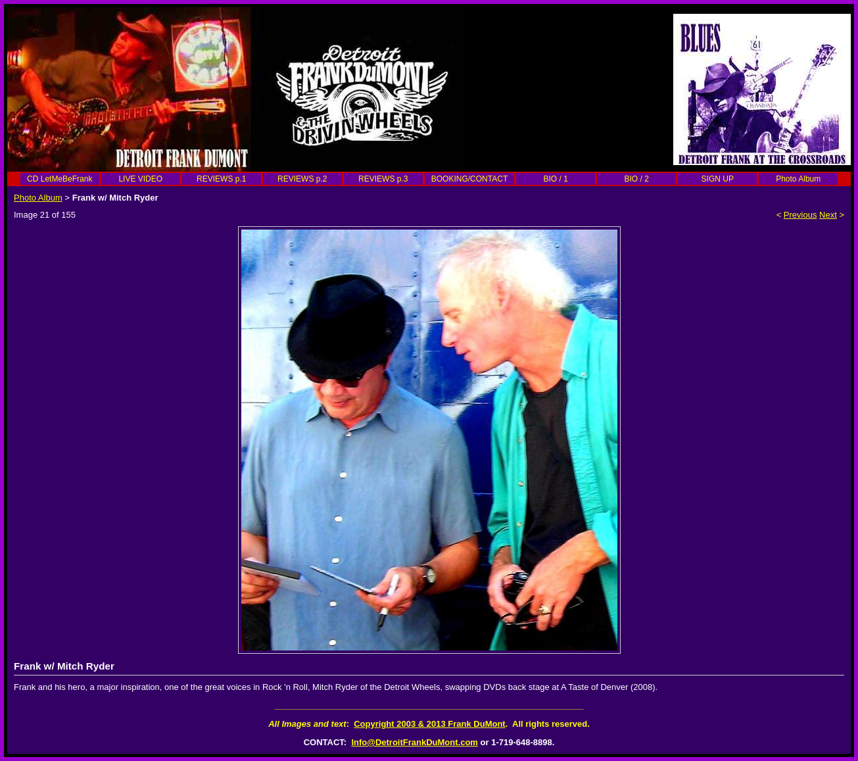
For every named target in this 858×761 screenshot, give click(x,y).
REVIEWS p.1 (221, 179)
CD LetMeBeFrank (59, 179)
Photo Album (798, 179)
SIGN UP (718, 179)
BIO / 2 (637, 179)
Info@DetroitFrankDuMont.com (414, 742)
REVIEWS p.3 (383, 179)
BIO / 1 (556, 179)
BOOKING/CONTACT (469, 179)
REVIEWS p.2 (302, 179)
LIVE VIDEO (140, 179)
